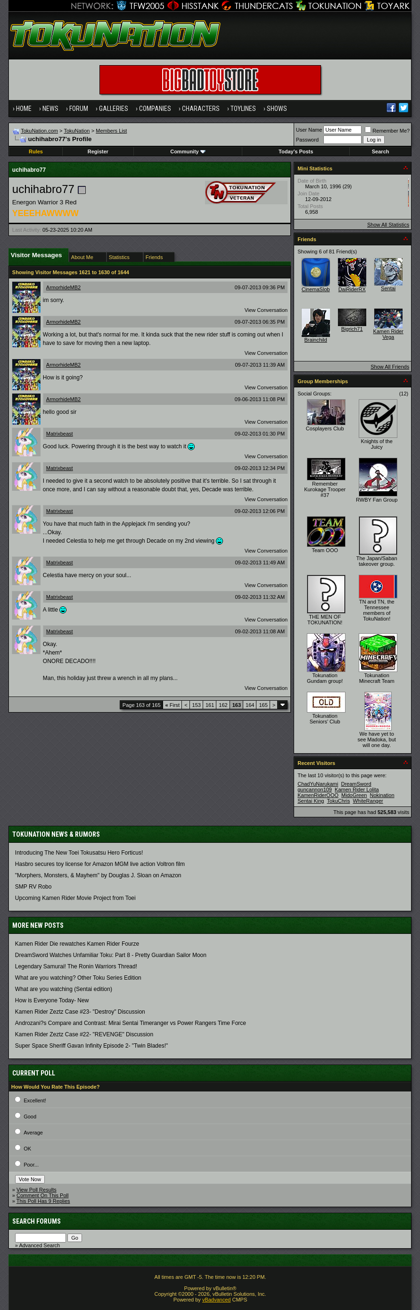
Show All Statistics (388, 224)
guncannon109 (314, 789)
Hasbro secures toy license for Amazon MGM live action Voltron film (100, 864)
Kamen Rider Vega (388, 334)
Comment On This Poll (42, 1195)
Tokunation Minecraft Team (377, 678)
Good (30, 1116)
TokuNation (77, 131)
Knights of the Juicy (377, 444)
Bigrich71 (352, 329)
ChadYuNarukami (317, 784)
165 (263, 705)
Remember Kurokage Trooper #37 (325, 489)
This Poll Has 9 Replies (43, 1201)
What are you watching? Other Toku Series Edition (78, 977)
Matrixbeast (59, 434)
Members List (111, 131)
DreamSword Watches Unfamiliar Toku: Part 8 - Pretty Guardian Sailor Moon (110, 955)
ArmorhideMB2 (63, 287)
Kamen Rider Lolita (357, 789)
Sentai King (310, 801)
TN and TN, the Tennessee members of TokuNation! (377, 610)
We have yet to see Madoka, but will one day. (377, 739)
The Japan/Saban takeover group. (376, 561)
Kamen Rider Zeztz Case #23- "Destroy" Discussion (80, 1011)
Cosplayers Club (325, 428)
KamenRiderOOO (317, 795)
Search (380, 151)
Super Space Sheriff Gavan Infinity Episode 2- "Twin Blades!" (91, 1045)
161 (210, 705)
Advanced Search (39, 1245)
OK (27, 1148)
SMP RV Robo (33, 886)
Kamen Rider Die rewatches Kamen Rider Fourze (77, 944)
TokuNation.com (39, 131)
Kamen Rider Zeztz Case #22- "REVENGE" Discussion (84, 1034)
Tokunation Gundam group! (325, 678)
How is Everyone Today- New (52, 1000)
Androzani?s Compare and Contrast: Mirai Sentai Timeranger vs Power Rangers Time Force (130, 1023)
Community (188, 151)
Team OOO (325, 550)
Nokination (382, 795)
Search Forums (36, 1221)
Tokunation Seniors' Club (325, 718)
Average (33, 1132)
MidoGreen (354, 795)
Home (24, 108)
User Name (309, 130)
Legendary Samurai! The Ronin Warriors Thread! (76, 966)
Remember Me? (387, 131)
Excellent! (35, 1100)
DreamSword (356, 784)
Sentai (388, 288)
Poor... (31, 1164)
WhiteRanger (368, 801)
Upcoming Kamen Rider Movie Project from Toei (75, 898)
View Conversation (266, 310)
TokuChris (338, 801)
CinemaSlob (316, 289)
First (172, 705)
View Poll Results (36, 1189)
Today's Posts (296, 151)
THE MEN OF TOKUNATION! (324, 619)
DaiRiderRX (352, 289)
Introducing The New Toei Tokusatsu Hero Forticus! (79, 852)
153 (196, 705)
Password (307, 140)
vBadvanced (216, 1299)
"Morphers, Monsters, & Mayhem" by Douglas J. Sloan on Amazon (98, 875)
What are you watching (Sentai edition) (63, 989)
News (50, 108)
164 (250, 705)
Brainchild (316, 340)
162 (223, 705)
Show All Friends (390, 366)
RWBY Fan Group (376, 500)
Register (98, 151)
